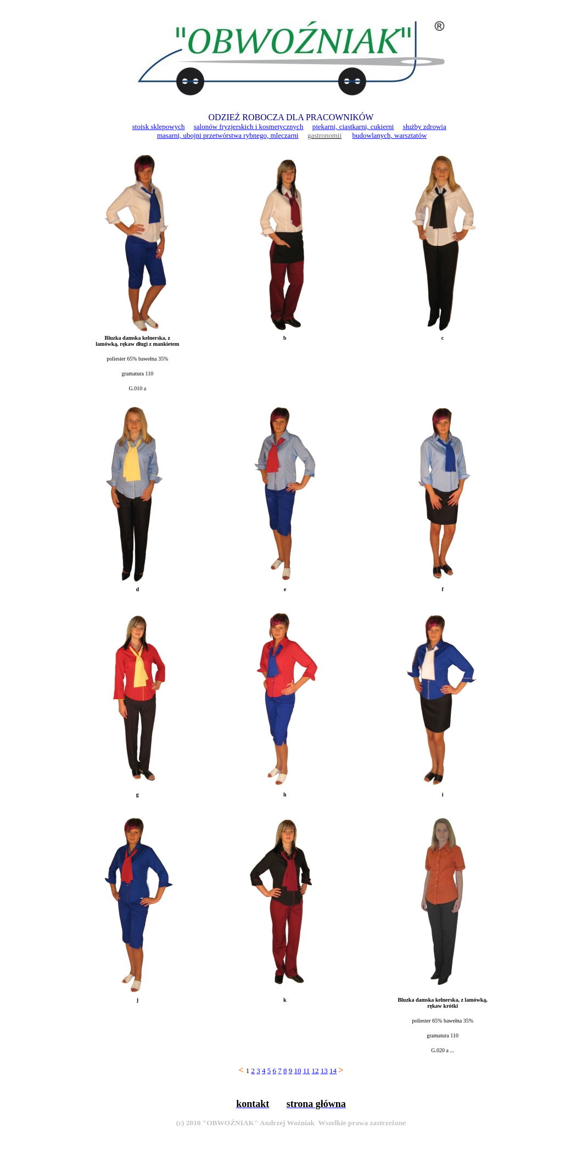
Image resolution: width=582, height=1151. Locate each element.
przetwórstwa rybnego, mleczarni (251, 135)
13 (324, 1070)
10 (297, 1070)
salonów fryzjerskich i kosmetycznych (249, 126)
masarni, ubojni (180, 135)
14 (333, 1070)
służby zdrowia (424, 126)
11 (306, 1070)
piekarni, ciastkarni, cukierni (353, 126)
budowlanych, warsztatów (389, 135)
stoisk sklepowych (158, 126)
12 (315, 1070)
